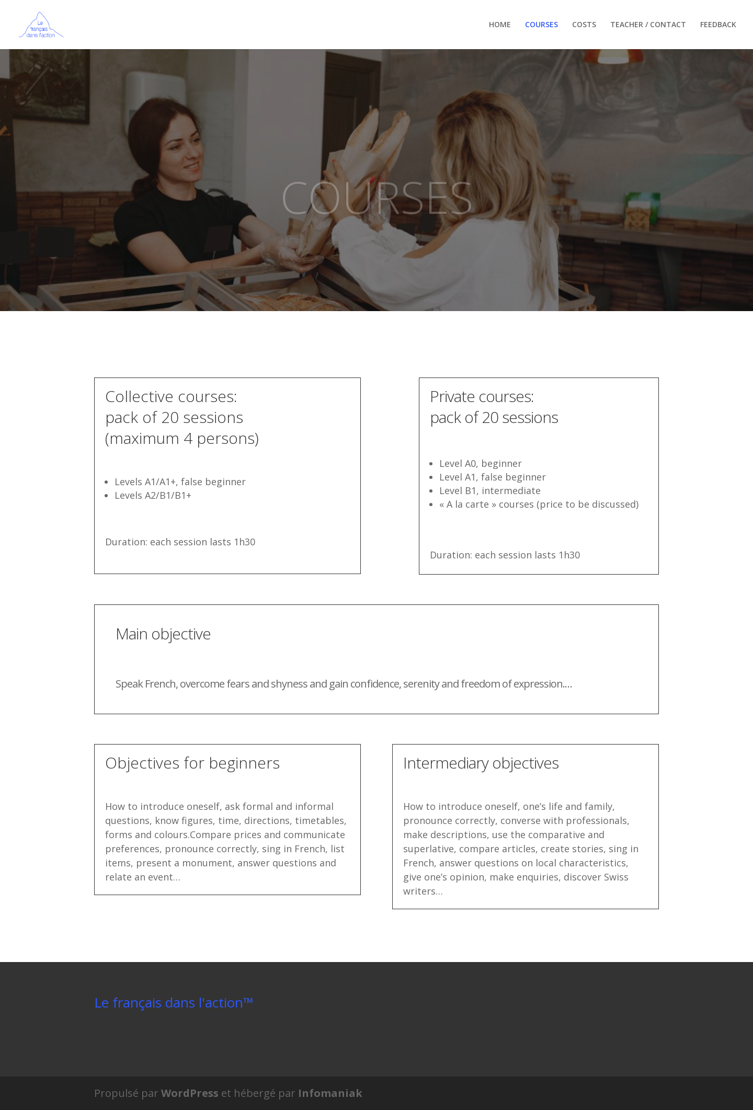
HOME (500, 25)
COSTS (584, 25)
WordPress (190, 1093)
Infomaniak (330, 1093)
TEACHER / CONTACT (648, 25)
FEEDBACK (718, 25)
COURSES (541, 25)
